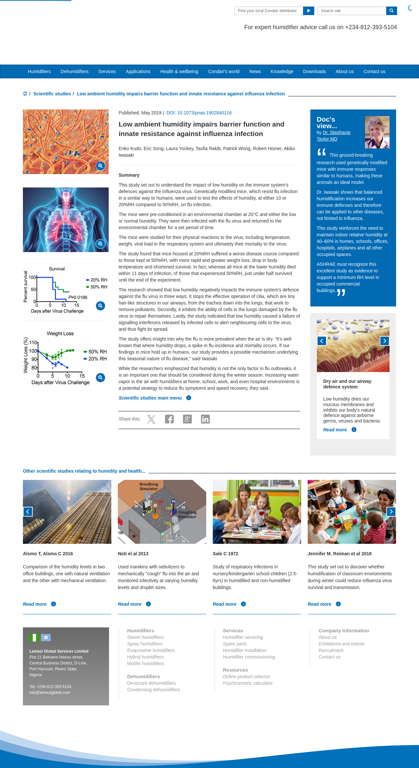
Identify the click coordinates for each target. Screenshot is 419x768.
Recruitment (331, 625)
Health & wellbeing (179, 46)
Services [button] (107, 46)
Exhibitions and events (341, 618)
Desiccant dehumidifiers (151, 657)
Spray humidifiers (145, 618)
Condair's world (224, 46)
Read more (340, 404)
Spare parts (234, 618)
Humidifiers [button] (39, 46)
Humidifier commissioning (249, 631)
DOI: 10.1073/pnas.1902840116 (199, 87)
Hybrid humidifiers (145, 631)
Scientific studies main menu (154, 372)
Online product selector (246, 651)
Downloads (314, 46)
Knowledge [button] (282, 46)
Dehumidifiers (75, 46)
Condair (60, 14)
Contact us (375, 46)
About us (345, 46)
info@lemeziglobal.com (49, 667)
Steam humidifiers (145, 612)
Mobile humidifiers (145, 638)
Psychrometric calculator (248, 657)
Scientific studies (52, 68)
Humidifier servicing (243, 612)
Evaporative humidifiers (151, 625)
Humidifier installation (244, 625)
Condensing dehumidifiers (153, 664)
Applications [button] (138, 46)
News (255, 46)
